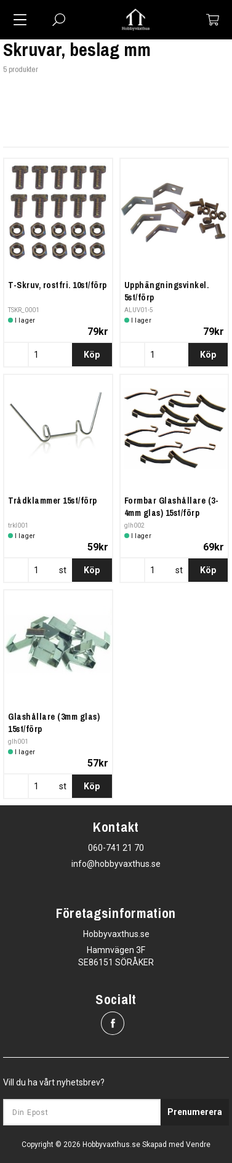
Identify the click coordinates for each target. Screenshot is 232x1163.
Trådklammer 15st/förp (52, 500)
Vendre (198, 1144)
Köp (92, 355)
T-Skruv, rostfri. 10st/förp (57, 285)
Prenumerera (194, 1112)
